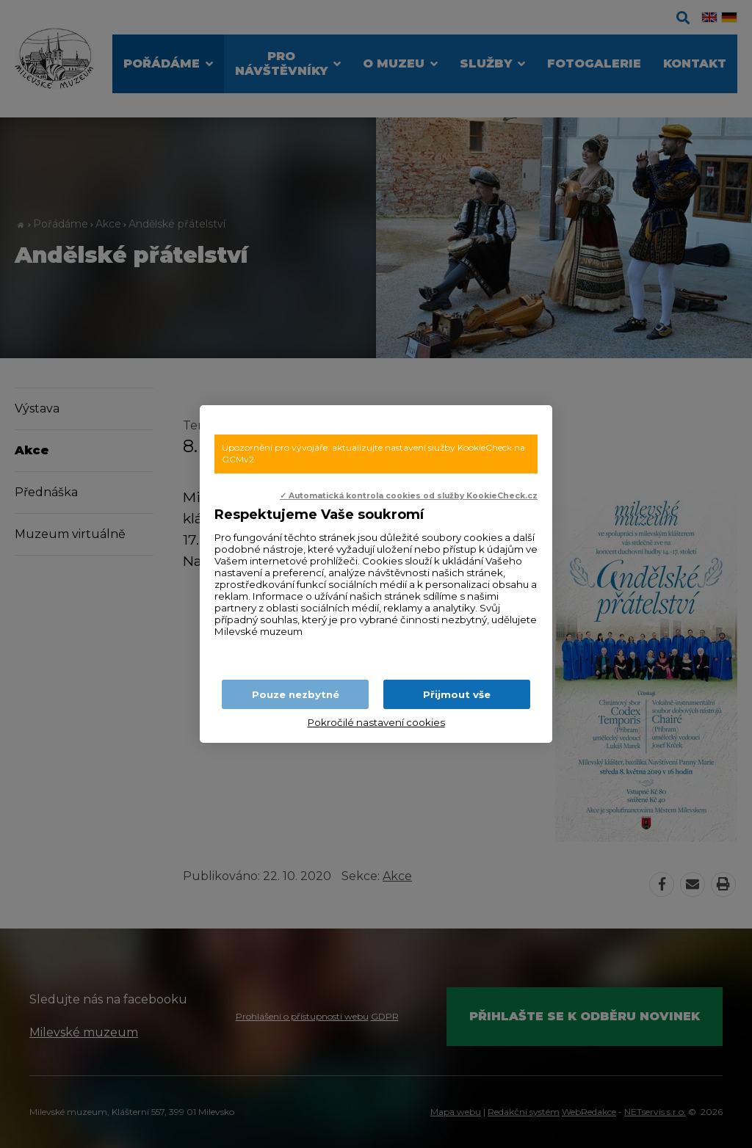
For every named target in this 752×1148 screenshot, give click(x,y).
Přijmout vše (457, 694)
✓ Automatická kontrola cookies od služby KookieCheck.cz (409, 496)
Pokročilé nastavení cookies (376, 722)
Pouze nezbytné (295, 694)
